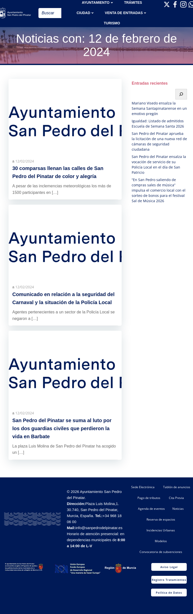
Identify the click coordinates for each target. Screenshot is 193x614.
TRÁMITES (133, 3)
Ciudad (86, 13)
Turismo (112, 23)
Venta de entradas (126, 13)
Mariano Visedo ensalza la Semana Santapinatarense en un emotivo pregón (159, 108)
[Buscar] (181, 94)
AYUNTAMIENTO (98, 3)
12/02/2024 (24, 161)
